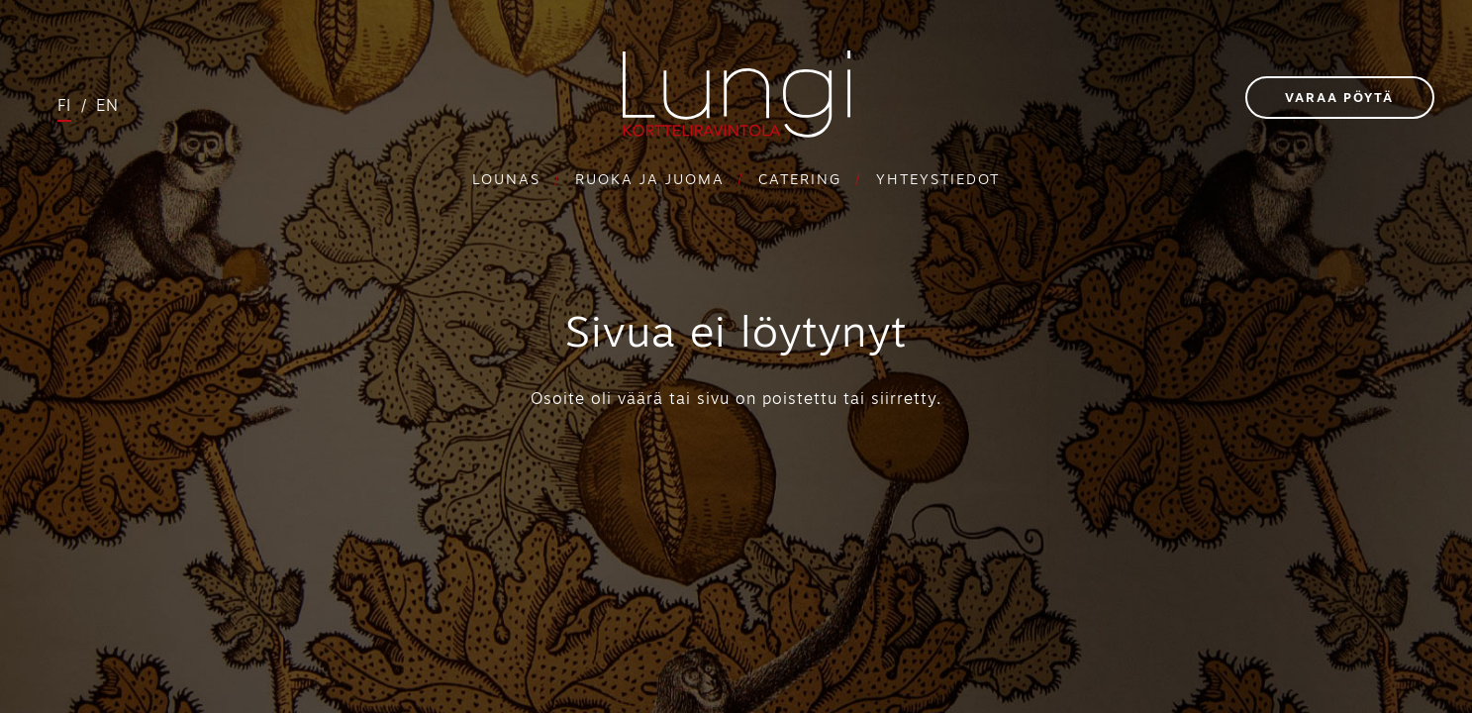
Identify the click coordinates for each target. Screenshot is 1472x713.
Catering (799, 180)
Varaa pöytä (1339, 98)
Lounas (506, 180)
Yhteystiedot (938, 180)
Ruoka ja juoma (650, 180)
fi (64, 107)
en (107, 107)
